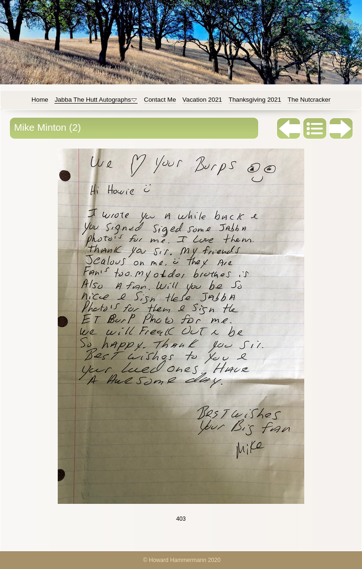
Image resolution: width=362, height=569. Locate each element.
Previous (288, 128)
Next (341, 128)
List (315, 128)
